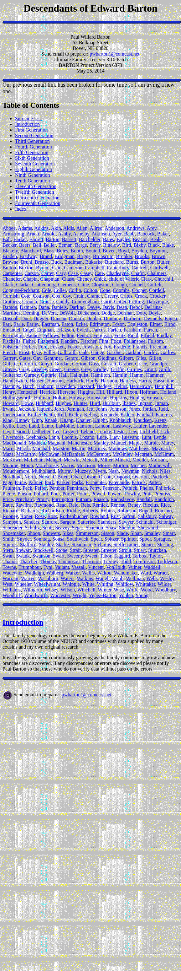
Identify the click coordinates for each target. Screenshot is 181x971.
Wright (80, 595)
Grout (150, 369)
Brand (46, 256)
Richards (30, 510)
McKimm (164, 454)
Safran (129, 516)
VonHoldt (116, 567)
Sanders (31, 522)
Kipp (37, 420)
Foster (73, 346)
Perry (95, 488)
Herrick (47, 392)
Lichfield (148, 431)
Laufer (139, 426)
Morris (67, 465)
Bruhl (26, 262)
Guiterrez (12, 375)
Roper (26, 516)
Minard (122, 459)
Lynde (160, 437)
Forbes (29, 346)
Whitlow (124, 584)
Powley (132, 493)
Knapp (67, 420)
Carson (31, 273)
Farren (150, 329)
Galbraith (67, 352)
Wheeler (23, 584)
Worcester (60, 595)
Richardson (52, 510)
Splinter (129, 539)
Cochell (137, 284)
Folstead (11, 346)
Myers (99, 471)
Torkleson (167, 561)
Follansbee (134, 341)
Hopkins (118, 397)
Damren (28, 307)
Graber (126, 363)
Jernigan (75, 409)
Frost (24, 352)
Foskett (57, 346)
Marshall (41, 448)
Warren (28, 578)
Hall (63, 375)
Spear (96, 539)
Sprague (161, 539)
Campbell (94, 267)
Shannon (94, 527)
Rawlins (23, 505)
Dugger (41, 318)
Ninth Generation (32, 175)
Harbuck (75, 380)
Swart (59, 555)
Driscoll (11, 318)
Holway (77, 397)
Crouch (29, 301)
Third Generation (32, 141)
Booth (77, 250)
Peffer (41, 488)
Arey (152, 228)
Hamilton (100, 375)
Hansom (55, 380)
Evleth (83, 329)
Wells (152, 578)
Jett (89, 409)
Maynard (161, 448)
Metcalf (90, 459)
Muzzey (83, 471)
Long (54, 437)
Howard (11, 403)
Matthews (139, 448)
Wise (119, 589)
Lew (132, 431)
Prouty (42, 499)
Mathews (118, 448)
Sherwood (148, 527)
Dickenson (88, 313)
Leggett (70, 431)
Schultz (32, 527)
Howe (27, 403)
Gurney (31, 375)
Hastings (11, 386)
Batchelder (90, 239)
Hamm (137, 375)
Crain (79, 296)
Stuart (140, 550)
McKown (12, 459)
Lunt (146, 437)
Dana (44, 307)
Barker (20, 239)
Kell (61, 414)
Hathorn (45, 386)
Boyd (123, 250)
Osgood (122, 476)
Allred (96, 228)
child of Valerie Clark (130, 279)
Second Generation (34, 135)
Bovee (109, 250)
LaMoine (65, 426)
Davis (108, 307)
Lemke (104, 431)
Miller (106, 459)
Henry (9, 392)
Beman (65, 245)
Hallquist (79, 375)
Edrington (100, 324)
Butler (163, 262)
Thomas (48, 561)
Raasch (101, 499)
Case (73, 273)
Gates (24, 358)
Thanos (10, 561)
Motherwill (159, 465)
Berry (94, 245)
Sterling (165, 544)
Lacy (21, 426)
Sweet (91, 555)
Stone (61, 550)
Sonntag (42, 539)
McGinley (122, 454)
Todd (126, 561)
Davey (93, 307)
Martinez (97, 448)
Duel (26, 318)
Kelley (75, 414)
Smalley (152, 533)
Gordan (62, 363)
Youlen (126, 595)
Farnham (133, 329)
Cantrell (140, 267)
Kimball (145, 414)
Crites (126, 296)
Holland (168, 392)
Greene (71, 369)
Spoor (145, 539)
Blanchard (30, 250)
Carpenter (12, 273)
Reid (73, 505)
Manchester (79, 442)
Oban (76, 476)
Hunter (80, 403)
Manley (101, 442)
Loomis (69, 437)
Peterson (111, 488)
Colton (90, 290)
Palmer (35, 482)
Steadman (81, 544)
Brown (159, 256)
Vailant (62, 567)
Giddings (107, 358)
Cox (56, 296)
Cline (83, 284)
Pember (56, 488)
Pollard (41, 493)
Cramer (94, 296)
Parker (63, 482)
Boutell (92, 250)
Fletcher (88, 341)
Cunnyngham (85, 301)
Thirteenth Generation (37, 197)
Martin (78, 448)
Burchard (114, 262)
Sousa (58, 539)
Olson (90, 476)
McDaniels (73, 454)
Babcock (146, 233)
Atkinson (100, 233)
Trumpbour (29, 567)
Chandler (12, 279)
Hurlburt (111, 403)
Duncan (58, 318)
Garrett (10, 358)
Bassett (69, 239)
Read (61, 505)
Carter (47, 273)
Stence (148, 544)
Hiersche (66, 392)
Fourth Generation (33, 146)
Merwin (72, 459)
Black (154, 245)
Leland (88, 431)
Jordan (149, 409)
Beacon (140, 239)
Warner (160, 572)
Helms (120, 386)
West (8, 584)
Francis (139, 346)
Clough (119, 284)
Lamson (84, 426)
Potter (83, 493)
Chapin (30, 279)
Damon (10, 307)
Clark (8, 284)
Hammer (154, 375)
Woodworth (36, 595)
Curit (106, 301)
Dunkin (76, 318)
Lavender (158, 426)
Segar (77, 527)
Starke (62, 544)
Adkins (41, 228)
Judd (163, 409)
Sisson (107, 533)
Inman (161, 403)
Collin (75, 290)
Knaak (51, 420)
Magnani (56, 442)
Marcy (167, 442)
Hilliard (114, 392)
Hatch (28, 386)
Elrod (170, 324)
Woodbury (165, 589)
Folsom (155, 341)
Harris (144, 380)
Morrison (85, 465)
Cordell (156, 290)
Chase (68, 279)
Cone (105, 290)
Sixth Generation (32, 158)
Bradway (28, 256)
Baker (163, 233)
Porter (68, 493)
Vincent (96, 567)
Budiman (73, 262)
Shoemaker (14, 533)
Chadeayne (117, 273)
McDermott (98, 454)
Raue (8, 505)
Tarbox (139, 555)
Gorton (79, 363)
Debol (136, 307)
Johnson (118, 409)
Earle (18, 324)
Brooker (124, 256)
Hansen (36, 380)
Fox (107, 346)
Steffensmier (126, 544)
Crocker (157, 296)
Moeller (140, 459)
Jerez (59, 409)
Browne (10, 262)
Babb (129, 233)
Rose (40, 516)
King (8, 420)
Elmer (156, 324)
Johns (101, 409)
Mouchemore (16, 471)
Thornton (91, 561)
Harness (128, 380)
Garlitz (151, 352)
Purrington (62, 499)
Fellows (51, 335)
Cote (25, 296)
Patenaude (118, 482)
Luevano (130, 437)
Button (9, 267)
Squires (10, 544)
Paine (20, 482)
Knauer (83, 420)
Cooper (139, 290)
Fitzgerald (48, 341)
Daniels (59, 307)
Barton (52, 239)
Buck (56, 262)
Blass (48, 250)
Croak (141, 296)
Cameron (73, 267)
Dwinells (153, 318)
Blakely (10, 250)
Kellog (91, 414)
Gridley (100, 369)
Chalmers (156, 273)
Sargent (67, 522)
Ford (43, 346)
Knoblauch (120, 420)
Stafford (28, 544)
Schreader (12, 527)
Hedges (103, 386)
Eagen (171, 318)
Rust (115, 516)
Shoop (33, 533)
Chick (100, 279)
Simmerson (87, 533)
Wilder (164, 584)
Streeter (108, 550)
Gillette (10, 363)
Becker (10, 245)
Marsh (23, 448)
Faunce (33, 335)
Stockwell (44, 550)
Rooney (10, 516)
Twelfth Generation (34, 192)
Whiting (105, 584)
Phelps (146, 488)
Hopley (136, 397)
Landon (103, 426)
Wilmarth (32, 589)
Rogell (146, 510)
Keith (49, 414)
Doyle (154, 313)
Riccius (150, 505)
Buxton (26, 267)
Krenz (160, 420)
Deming (31, 313)
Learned (21, 431)
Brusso (42, 262)
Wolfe (132, 589)
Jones (134, 409)
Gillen (155, 358)
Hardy (92, 380)
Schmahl (145, 522)
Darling (77, 307)
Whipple (71, 584)
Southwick (77, 539)
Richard (10, 510)
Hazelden (65, 386)
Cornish (10, 296)
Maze (8, 454)
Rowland (99, 516)
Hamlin (119, 375)
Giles (141, 358)
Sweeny (75, 555)
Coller (60, 290)
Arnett (32, 233)
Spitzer (112, 539)
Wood (147, 589)
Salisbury (147, 516)
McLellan (33, 459)
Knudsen (143, 420)
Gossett (108, 363)
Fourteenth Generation (37, 203)
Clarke (23, 284)
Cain (56, 267)
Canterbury (118, 267)
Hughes (63, 403)
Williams (12, 589)
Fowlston (91, 346)
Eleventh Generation (35, 186)
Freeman (159, 346)
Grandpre (159, 363)
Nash (113, 471)
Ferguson (102, 335)
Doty (141, 313)
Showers (51, 533)
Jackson (26, 409)
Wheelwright (47, 584)
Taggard (122, 555)
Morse (104, 465)
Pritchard (24, 499)
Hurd (95, 403)
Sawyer (126, 522)
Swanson (41, 555)
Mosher (138, 465)
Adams (25, 228)
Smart (169, 533)
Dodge (108, 313)
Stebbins (102, 544)
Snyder (24, 539)
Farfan (114, 329)
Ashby (64, 233)
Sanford (50, 522)
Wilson (67, 589)
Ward (145, 572)
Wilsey (51, 589)
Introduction (27, 124)
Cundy (63, 301)
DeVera (49, 313)
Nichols (150, 471)
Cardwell (159, 267)
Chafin (138, 273)
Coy (67, 296)
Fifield (147, 335)
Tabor (105, 555)
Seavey (62, 527)
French (9, 352)
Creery (111, 296)
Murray (65, 471)
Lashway (122, 426)
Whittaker (145, 584)
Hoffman (149, 392)
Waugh (103, 578)
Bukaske (93, 262)
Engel (28, 329)
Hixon (131, 392)
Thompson (69, 561)
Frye (36, 352)
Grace (141, 363)
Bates (108, 239)
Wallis (88, 572)
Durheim (133, 318)
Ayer (117, 233)
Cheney (84, 279)
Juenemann (14, 414)
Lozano (86, 437)
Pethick (129, 488)
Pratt (147, 493)
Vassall (78, 567)
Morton (120, 465)
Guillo (165, 369)
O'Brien (61, 476)
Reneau (118, 505)
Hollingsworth (17, 397)
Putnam (83, 499)
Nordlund (12, 476)
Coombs (121, 290)
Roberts (90, 510)
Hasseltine (163, 380)
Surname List (28, 118)
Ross (52, 516)
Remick (100, 505)
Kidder (127, 414)
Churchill (163, 279)
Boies (62, 250)
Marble (151, 442)
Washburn (48, 578)
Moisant (158, 459)
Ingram (145, 403)
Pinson (24, 493)
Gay (37, 358)
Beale (155, 239)
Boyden (139, 250)
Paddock (159, 476)
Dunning (112, 318)
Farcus (99, 329)
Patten (154, 482)
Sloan (136, 533)
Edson (118, 324)
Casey (86, 273)
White (88, 584)
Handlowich (15, 380)
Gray (24, 369)
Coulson (41, 296)
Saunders (107, 522)
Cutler (120, 301)
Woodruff (12, 595)
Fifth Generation (31, 152)
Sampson (12, 522)
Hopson (154, 397)
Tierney (110, 561)
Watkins (85, 578)
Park (49, 482)
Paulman (11, 488)
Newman (130, 471)
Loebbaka (36, 437)
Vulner (134, 567)
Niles (165, 471)
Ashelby (81, 233)
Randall (144, 499)
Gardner (115, 352)
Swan (8, 555)
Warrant (10, 578)
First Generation (31, 129)
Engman (45, 329)
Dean (121, 307)
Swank (23, 555)
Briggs (83, 256)
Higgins (86, 392)
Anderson (114, 228)
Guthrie (48, 375)
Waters (67, 578)
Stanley (46, 544)
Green (55, 369)
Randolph (164, 499)
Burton (147, 262)
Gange (97, 352)
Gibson (88, 358)
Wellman (135, 578)
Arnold (48, 233)
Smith (8, 539)
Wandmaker (126, 572)
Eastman (50, 324)
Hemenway (141, 386)
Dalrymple (157, 301)
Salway (166, 516)
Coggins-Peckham (21, 290)
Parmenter (95, 482)
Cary (60, 273)
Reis (85, 505)
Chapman (49, 279)
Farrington (13, 335)
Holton (59, 397)
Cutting (136, 301)
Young (141, 595)
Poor (55, 493)
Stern (8, 550)
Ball (7, 239)
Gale (84, 352)
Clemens (66, 284)
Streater (91, 550)
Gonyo (45, 363)
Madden (37, 442)
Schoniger (166, 522)
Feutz (120, 335)
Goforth (28, 363)
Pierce (9, 493)
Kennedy (109, 414)
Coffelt (154, 284)
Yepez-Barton (102, 595)
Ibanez (129, 403)
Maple (135, 442)
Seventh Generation (35, 163)
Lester (120, 431)
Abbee (9, 228)
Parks (77, 482)
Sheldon (127, 527)
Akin (56, 228)
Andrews (136, 228)
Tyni (47, 567)
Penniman (77, 488)
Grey (86, 369)
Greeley (39, 369)
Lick (164, 431)
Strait (75, 550)
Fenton (83, 335)
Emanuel (11, 329)
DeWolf (67, 313)
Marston (61, 448)
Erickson (65, 329)
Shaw (111, 527)
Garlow (167, 352)
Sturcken (157, 550)
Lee (56, 431)
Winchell (86, 589)
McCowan (49, 454)
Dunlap (93, 318)
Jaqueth (44, 409)
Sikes (67, 533)
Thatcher (28, 561)
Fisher (29, 341)
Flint (103, 341)
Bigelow (111, 245)
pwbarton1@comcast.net (114, 54)
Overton (140, 476)
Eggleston (137, 324)
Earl (7, 324)
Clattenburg (43, 284)
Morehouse (46, 465)
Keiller (34, 414)
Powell (98, 493)
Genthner (53, 358)
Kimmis (164, 414)
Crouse (46, 301)
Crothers (11, 301)
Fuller (49, 352)
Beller (50, 245)
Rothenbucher (73, 516)
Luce (102, 437)
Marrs (8, 448)
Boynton (158, 250)
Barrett (36, 239)
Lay (6, 431)
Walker (72, 572)
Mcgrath (143, 454)
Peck (27, 488)
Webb (118, 578)
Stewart (23, 550)
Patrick (139, 482)
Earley (32, 324)
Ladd (33, 426)
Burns (132, 262)
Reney (134, 505)
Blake (168, 245)
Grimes (134, 369)
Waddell (152, 567)
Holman (42, 397)
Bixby (140, 245)
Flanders (69, 341)
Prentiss (162, 493)
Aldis (68, 228)
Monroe (10, 465)
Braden (10, 256)
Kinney (22, 420)
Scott (47, 527)
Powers (115, 493)
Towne (9, 567)
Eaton (67, 324)
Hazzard (85, 386)
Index (20, 209)
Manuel (119, 442)
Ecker (81, 324)
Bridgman (64, 256)
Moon (27, 465)
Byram (43, 267)
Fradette (122, 346)
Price (8, 499)
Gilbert (126, 358)
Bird (126, 245)
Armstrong (13, 233)
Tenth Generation (32, 180)
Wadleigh (34, 572)
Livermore (13, 437)
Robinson (126, 510)
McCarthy (26, 454)
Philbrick (165, 488)
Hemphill (164, 386)
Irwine (9, 409)
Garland (133, 352)
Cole (46, 290)
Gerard (71, 358)
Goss (94, 363)
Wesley (167, 578)
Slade (122, 533)
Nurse (44, 476)
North (30, 476)
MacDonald (14, 442)
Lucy (114, 437)
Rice (165, 505)
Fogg (116, 341)
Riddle (73, 510)
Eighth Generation (33, 169)
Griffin (118, 369)
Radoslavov (122, 499)
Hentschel (27, 392)
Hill (100, 392)
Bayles (123, 239)
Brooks (142, 256)
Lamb (47, 426)
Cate (99, 273)
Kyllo (8, 426)
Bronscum (103, 256)
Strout (125, 550)
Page (7, 482)
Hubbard (44, 403)
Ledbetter (40, 431)
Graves (10, 369)
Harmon (109, 380)
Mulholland (43, 471)
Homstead (97, 397)
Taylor (155, 555)
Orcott (105, 476)
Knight (100, 420)
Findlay (164, 335)
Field (133, 335)
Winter (104, 589)
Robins (108, 510)
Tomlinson (144, 561)
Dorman (125, 313)
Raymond (44, 505)
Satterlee (87, 522)
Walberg (54, 572)
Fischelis (11, 341)
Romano (163, 510)
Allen (82, 228)
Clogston (100, 284)
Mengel (53, 459)
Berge (81, 245)
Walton (104, 572)
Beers (24, 245)
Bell (37, 245)
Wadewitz (13, 572)
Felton (67, 335)
